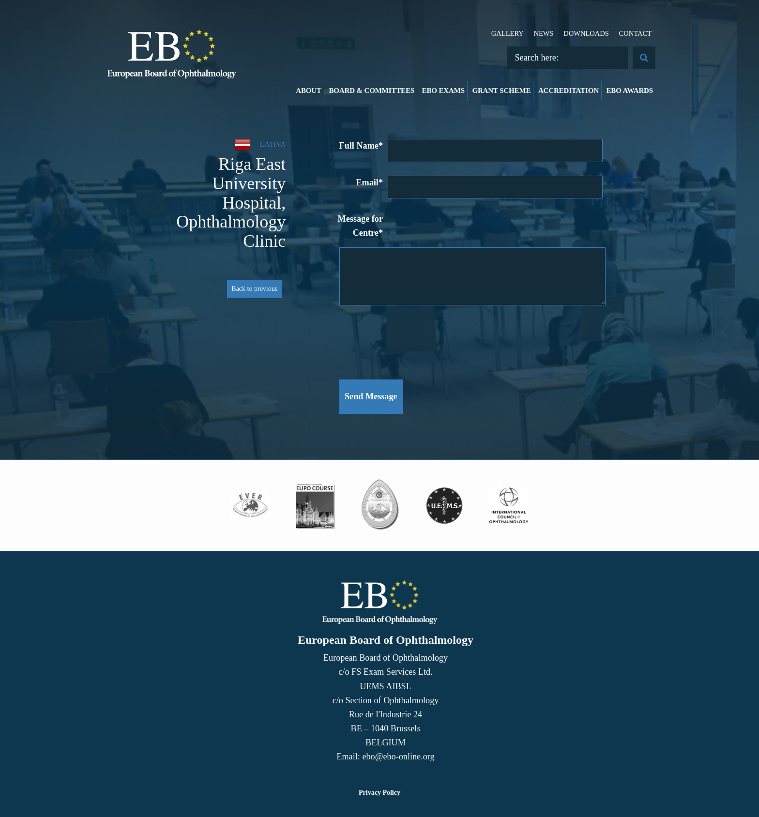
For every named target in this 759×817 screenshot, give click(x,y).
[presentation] (412, 337)
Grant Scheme (501, 90)
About (308, 90)
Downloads (586, 33)
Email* (369, 182)
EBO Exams (443, 90)
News (543, 33)
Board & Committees (371, 90)
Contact (635, 33)
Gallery (507, 33)
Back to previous (254, 288)
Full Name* (361, 146)
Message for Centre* (360, 226)
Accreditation (568, 90)
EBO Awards (630, 90)
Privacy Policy (379, 792)
